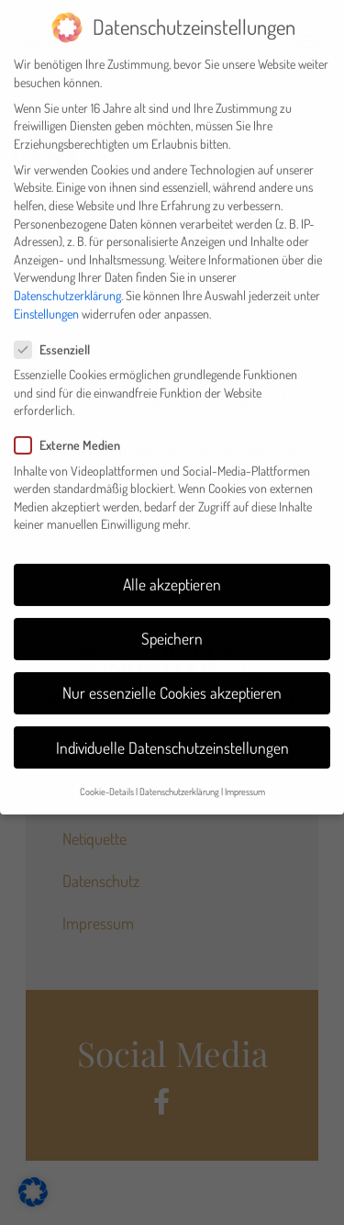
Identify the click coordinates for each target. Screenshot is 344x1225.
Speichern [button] (172, 626)
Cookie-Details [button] (107, 779)
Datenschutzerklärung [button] (179, 779)
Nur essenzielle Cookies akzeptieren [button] (172, 680)
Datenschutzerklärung (67, 283)
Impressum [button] (245, 779)
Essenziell (58, 337)
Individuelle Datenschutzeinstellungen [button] (172, 735)
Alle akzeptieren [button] (172, 572)
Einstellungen (46, 301)
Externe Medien (73, 433)
